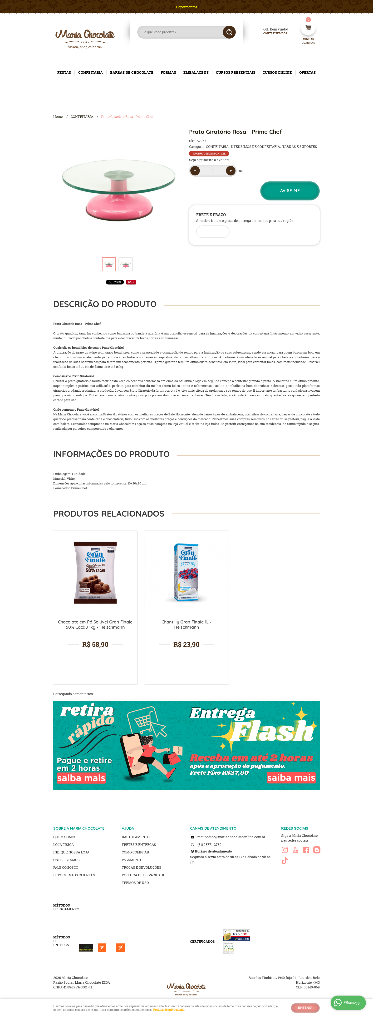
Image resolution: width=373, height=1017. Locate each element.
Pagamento (132, 859)
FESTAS (64, 72)
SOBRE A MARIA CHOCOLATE (78, 828)
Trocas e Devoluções (141, 867)
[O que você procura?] (229, 32)
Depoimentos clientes (74, 875)
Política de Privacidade (143, 875)
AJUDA (128, 828)
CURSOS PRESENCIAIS (235, 72)
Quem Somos (64, 837)
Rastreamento (136, 837)
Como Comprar (135, 852)
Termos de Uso (135, 882)
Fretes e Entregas (139, 844)
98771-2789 (209, 844)
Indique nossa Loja (71, 852)
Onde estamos (66, 859)
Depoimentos (186, 7)
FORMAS (168, 72)
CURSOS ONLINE (277, 72)
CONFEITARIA (90, 72)
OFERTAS (307, 72)
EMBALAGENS (196, 72)
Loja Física (63, 844)
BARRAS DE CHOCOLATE (131, 72)
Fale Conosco (65, 867)
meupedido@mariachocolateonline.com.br (231, 837)
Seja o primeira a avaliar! (209, 160)
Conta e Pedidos (271, 33)
